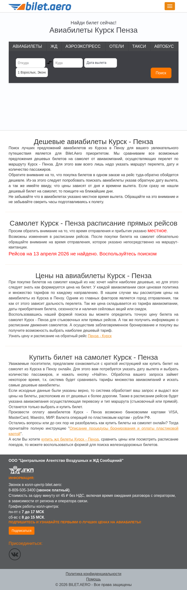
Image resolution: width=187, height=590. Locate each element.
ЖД (53, 46)
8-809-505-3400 (22, 490)
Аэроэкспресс (82, 46)
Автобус (164, 46)
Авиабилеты (27, 46)
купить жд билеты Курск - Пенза (70, 439)
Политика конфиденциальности (93, 574)
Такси (139, 46)
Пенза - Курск (100, 336)
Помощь (93, 579)
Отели (116, 46)
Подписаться (22, 531)
